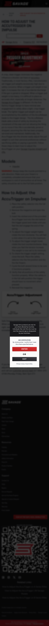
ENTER (24, 349)
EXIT (24, 359)
